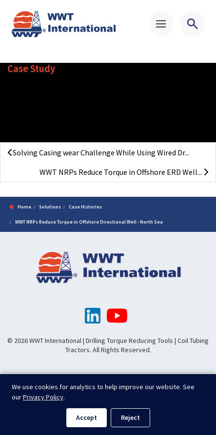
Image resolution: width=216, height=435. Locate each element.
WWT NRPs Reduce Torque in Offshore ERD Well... (123, 172)
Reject (130, 417)
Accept (86, 417)
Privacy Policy (43, 397)
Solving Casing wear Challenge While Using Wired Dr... (98, 152)
